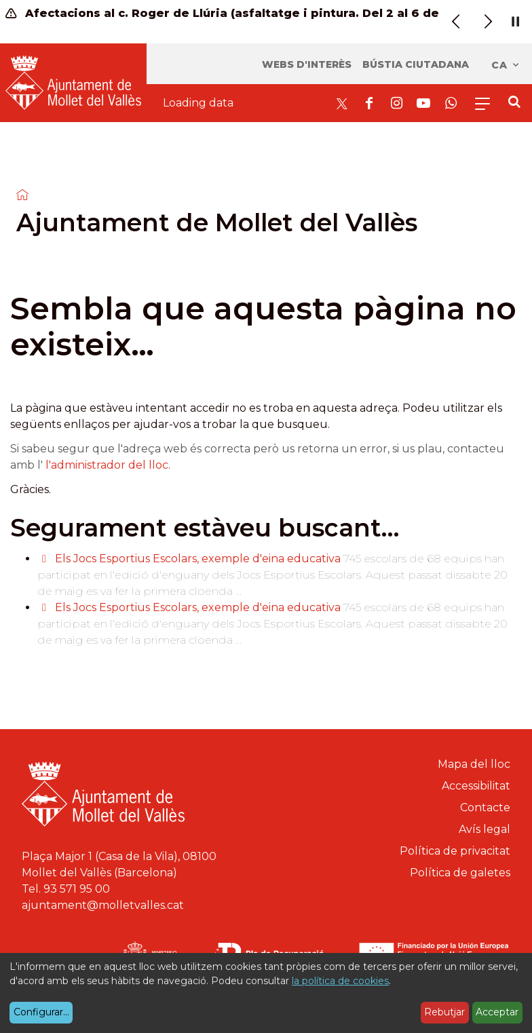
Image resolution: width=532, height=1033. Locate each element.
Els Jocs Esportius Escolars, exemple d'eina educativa (199, 558)
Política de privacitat (455, 850)
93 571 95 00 (76, 888)
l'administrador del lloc (106, 465)
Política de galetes (460, 872)
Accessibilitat (476, 785)
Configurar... (41, 1012)
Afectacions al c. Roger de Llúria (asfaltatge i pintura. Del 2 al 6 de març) (227, 13)
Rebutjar (444, 1012)
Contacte (485, 807)
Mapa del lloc (474, 764)
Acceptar (497, 1012)
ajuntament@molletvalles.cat (103, 905)
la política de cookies (340, 981)
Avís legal (484, 829)
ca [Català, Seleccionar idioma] (505, 65)
